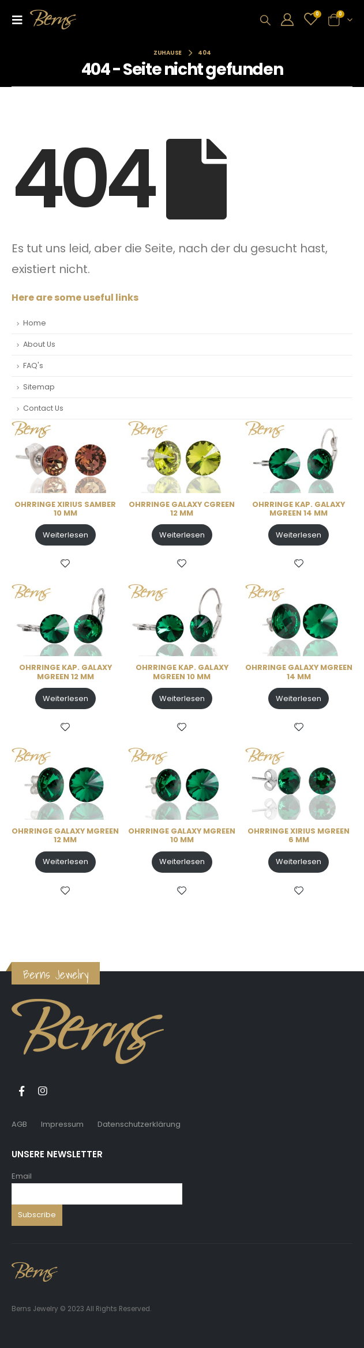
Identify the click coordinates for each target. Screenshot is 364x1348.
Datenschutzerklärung (139, 1124)
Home (34, 323)
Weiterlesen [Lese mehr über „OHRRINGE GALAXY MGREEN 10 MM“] (182, 861)
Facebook (21, 1091)
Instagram (42, 1091)
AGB (19, 1124)
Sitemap (39, 387)
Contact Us (43, 408)
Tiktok (64, 1091)
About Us (39, 344)
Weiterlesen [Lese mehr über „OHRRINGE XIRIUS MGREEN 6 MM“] (298, 861)
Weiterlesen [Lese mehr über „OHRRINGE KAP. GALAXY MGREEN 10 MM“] (182, 698)
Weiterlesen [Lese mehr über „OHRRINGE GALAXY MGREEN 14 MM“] (298, 698)
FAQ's (33, 365)
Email (22, 1176)
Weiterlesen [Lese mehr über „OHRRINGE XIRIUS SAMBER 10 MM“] (65, 534)
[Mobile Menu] (21, 19)
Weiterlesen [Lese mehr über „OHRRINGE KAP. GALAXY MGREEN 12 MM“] (65, 698)
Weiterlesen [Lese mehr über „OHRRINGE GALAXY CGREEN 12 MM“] (182, 534)
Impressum (62, 1124)
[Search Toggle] (265, 20)
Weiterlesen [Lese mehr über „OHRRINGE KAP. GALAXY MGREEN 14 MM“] (298, 534)
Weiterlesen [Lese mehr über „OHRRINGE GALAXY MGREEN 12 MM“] (65, 861)
